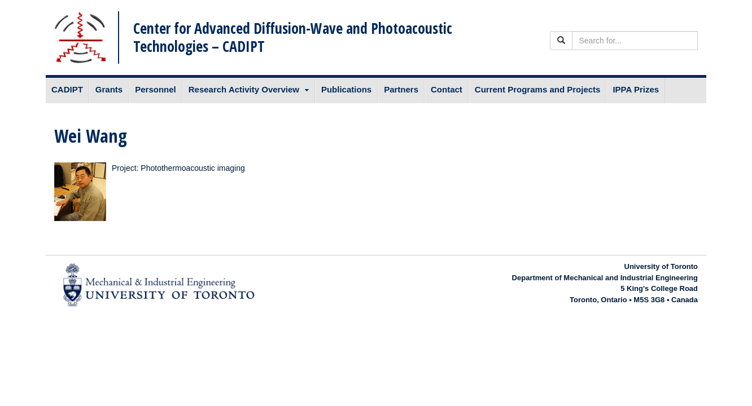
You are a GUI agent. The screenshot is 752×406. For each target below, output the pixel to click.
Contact (446, 89)
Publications (346, 89)
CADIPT (67, 89)
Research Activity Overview (244, 89)
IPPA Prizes (636, 89)
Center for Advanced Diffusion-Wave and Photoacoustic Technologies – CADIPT (292, 37)
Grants (109, 89)
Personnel (155, 89)
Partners (401, 89)
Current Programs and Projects (538, 89)
